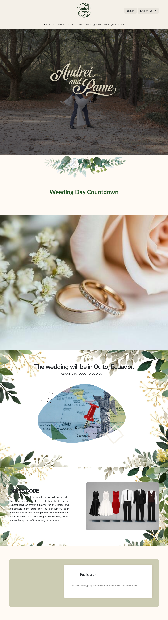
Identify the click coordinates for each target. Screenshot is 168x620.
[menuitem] (47, 24)
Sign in (130, 10)
